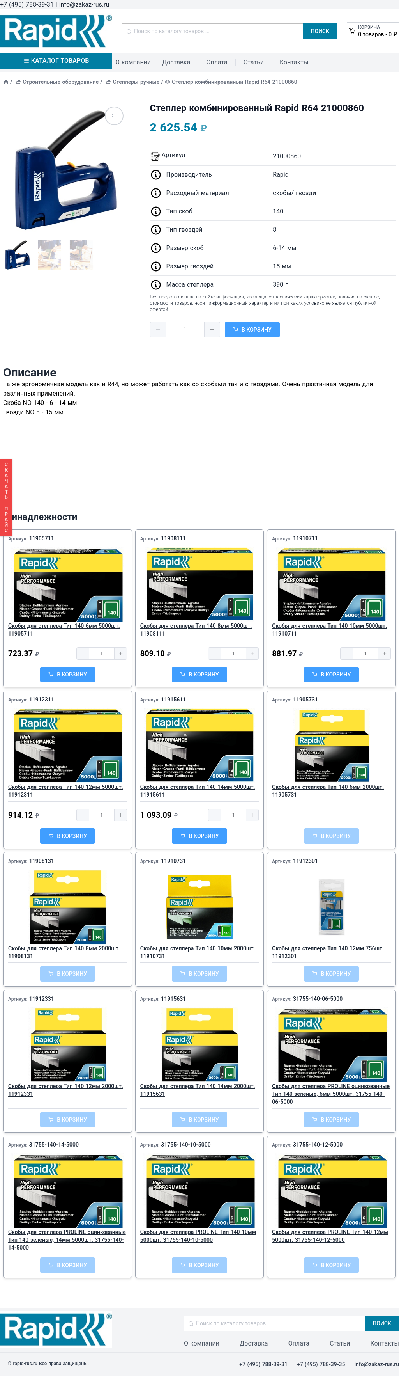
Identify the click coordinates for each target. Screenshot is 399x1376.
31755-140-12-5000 (318, 1145)
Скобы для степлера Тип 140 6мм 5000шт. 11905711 (64, 630)
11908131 (41, 861)
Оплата (216, 62)
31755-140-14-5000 (54, 1145)
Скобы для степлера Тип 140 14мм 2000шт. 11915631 (197, 1090)
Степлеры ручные (136, 82)
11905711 (41, 538)
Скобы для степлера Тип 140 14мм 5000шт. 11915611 (197, 791)
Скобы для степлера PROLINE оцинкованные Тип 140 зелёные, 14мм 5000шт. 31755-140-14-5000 (67, 1240)
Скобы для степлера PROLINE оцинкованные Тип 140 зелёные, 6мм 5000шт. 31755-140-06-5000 (331, 1094)
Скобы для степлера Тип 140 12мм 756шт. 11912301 (328, 952)
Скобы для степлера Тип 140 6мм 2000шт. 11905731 (328, 791)
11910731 (173, 861)
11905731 (305, 699)
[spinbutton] (185, 329)
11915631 (173, 999)
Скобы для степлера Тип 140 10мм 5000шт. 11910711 (329, 630)
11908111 (173, 538)
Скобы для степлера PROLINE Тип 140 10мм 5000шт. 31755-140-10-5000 (198, 1236)
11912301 (305, 861)
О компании (133, 62)
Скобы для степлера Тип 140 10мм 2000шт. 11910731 (197, 952)
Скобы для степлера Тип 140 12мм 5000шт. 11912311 (65, 791)
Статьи (254, 62)
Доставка (176, 62)
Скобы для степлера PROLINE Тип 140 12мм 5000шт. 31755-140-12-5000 (330, 1236)
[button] (158, 329)
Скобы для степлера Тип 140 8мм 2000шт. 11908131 (64, 952)
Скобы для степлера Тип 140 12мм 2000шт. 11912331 (65, 1090)
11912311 (41, 699)
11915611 (173, 699)
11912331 (41, 999)
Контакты (294, 62)
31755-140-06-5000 (318, 999)
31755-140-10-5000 (185, 1145)
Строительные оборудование (61, 82)
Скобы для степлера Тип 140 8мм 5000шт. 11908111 (196, 630)
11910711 (305, 538)
